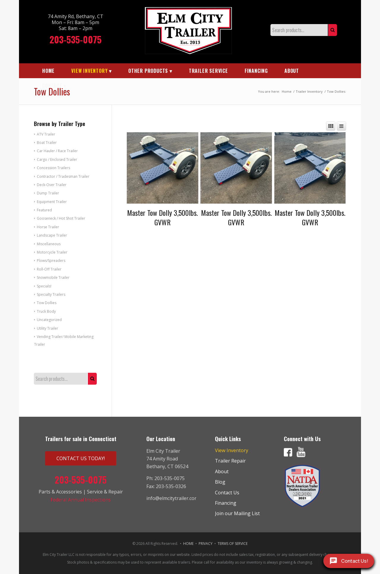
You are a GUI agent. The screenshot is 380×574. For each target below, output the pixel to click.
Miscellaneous (49, 243)
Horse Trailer (48, 226)
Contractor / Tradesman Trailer (63, 176)
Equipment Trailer (52, 201)
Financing (225, 503)
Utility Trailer (47, 328)
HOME (188, 543)
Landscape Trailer (52, 235)
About (222, 471)
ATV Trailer (46, 134)
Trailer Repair (230, 460)
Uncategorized (49, 319)
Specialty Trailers (51, 294)
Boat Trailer (47, 142)
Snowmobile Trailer (53, 277)
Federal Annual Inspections (80, 499)
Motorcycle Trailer (52, 252)
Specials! (44, 286)
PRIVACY (206, 543)
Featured (44, 210)
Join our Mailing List (237, 513)
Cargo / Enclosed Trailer (57, 159)
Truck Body (46, 311)
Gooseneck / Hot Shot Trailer (61, 218)
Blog (220, 482)
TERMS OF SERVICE (233, 543)
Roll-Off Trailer (49, 269)
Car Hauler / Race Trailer (57, 150)
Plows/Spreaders (51, 260)
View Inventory (231, 450)
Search (332, 30)
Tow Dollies (46, 302)
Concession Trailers (53, 167)
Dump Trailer (48, 193)
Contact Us (227, 492)
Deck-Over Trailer (51, 184)
